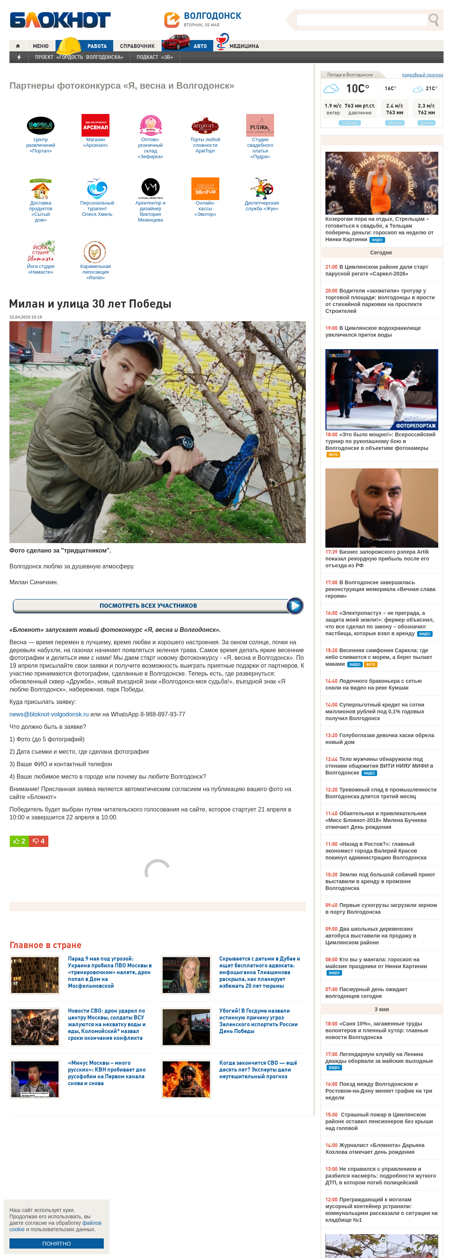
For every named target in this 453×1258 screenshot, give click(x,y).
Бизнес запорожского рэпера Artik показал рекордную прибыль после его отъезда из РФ (377, 558)
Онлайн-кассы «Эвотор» (205, 197)
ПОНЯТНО (56, 1243)
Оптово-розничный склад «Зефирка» (151, 136)
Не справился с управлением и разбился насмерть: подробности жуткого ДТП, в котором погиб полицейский (380, 1176)
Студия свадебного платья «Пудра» (260, 136)
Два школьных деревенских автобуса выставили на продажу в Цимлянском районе (370, 935)
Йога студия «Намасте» (41, 258)
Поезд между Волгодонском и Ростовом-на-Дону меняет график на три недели (378, 1091)
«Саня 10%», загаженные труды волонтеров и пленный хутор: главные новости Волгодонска (376, 1030)
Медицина (237, 45)
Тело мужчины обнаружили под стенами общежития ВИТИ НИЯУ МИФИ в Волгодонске (379, 766)
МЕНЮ (41, 46)
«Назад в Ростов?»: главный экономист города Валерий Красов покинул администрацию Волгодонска (376, 851)
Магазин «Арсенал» (95, 131)
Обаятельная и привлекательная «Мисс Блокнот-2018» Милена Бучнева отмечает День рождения (376, 820)
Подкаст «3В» (155, 57)
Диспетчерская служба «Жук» (262, 194)
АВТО (184, 46)
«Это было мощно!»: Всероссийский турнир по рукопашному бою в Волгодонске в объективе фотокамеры (380, 441)
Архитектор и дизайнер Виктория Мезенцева (151, 200)
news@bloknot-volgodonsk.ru (49, 714)
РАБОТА (81, 46)
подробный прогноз (422, 74)
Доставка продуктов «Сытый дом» (41, 200)
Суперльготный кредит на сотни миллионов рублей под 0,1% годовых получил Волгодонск (374, 711)
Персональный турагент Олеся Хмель (97, 197)
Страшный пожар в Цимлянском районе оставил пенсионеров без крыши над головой (379, 1121)
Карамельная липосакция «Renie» (95, 260)
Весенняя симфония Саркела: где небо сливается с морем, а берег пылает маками (378, 657)
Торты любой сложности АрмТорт (205, 134)
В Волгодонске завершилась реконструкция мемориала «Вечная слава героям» (380, 589)
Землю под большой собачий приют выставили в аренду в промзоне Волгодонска (380, 881)
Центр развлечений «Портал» (40, 134)
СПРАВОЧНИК (137, 46)
